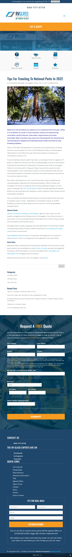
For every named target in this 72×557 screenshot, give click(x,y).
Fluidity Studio (56, 551)
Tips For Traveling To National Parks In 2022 (21, 291)
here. (46, 258)
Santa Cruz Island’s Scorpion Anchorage (22, 213)
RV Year (10, 382)
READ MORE (55, 1)
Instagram (18, 456)
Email (10, 351)
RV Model (32, 389)
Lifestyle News (53, 83)
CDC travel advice (30, 188)
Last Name (41, 343)
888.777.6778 (32, 338)
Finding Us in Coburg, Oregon (16, 304)
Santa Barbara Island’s (15, 235)
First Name (11, 343)
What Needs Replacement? (18, 401)
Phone (40, 351)
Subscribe (36, 524)
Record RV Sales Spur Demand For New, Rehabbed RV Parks (27, 295)
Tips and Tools (12, 282)
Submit (36, 416)
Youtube (17, 459)
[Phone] (51, 354)
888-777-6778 (20, 443)
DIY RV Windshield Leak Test (16, 307)
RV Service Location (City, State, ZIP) (22, 370)
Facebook (18, 453)
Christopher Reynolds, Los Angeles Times (23, 83)
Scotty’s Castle (41, 248)
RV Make (12, 389)
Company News (12, 275)
